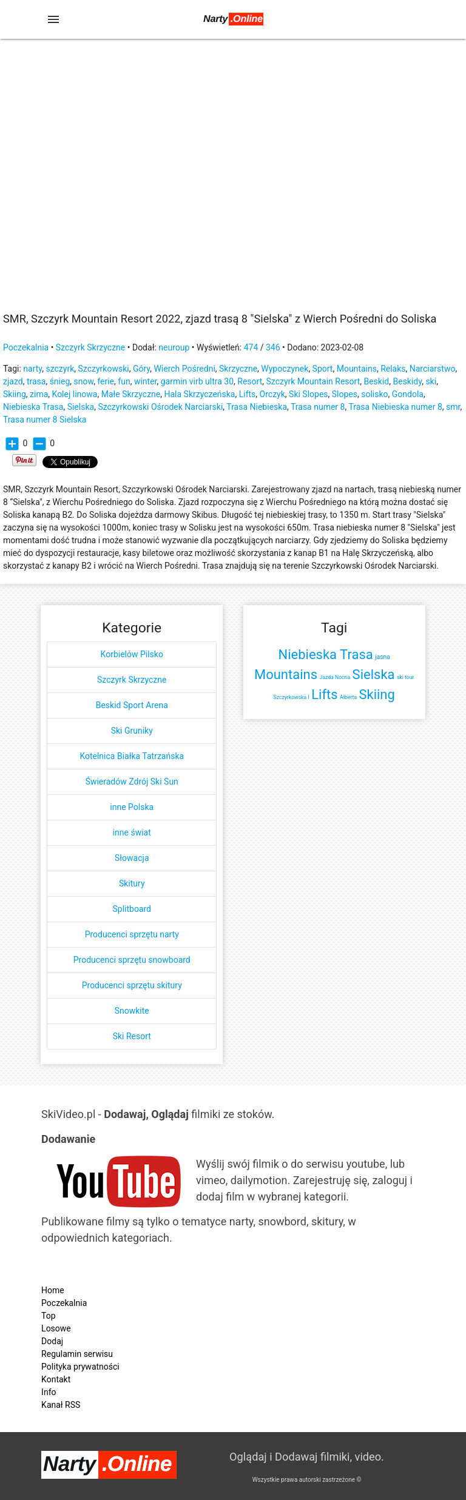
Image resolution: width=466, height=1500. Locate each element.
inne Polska (132, 807)
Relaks (392, 368)
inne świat (132, 832)
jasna (382, 657)
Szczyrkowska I (291, 697)
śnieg (60, 381)
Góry (141, 368)
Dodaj (52, 1341)
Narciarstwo (433, 368)
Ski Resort (132, 1036)
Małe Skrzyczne (131, 394)
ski (430, 381)
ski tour (405, 677)
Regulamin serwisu (77, 1354)
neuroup (173, 347)
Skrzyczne (238, 368)
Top (48, 1316)
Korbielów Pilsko (132, 654)
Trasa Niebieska (256, 407)
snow (84, 381)
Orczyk (272, 394)
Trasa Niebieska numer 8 (395, 407)
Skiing (14, 394)
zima (39, 394)
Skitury (132, 883)
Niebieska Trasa (33, 407)
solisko (374, 394)
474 (251, 347)
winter (145, 381)
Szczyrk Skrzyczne (90, 347)
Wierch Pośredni (184, 368)
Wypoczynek (284, 368)
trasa (36, 381)
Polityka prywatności (80, 1366)
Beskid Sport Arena (132, 705)
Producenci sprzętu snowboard (132, 960)
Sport (322, 368)
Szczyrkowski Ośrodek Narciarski (160, 407)
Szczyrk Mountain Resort (313, 381)
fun (124, 381)
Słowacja (132, 858)
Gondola (408, 394)
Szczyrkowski (103, 368)
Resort (249, 381)
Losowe (56, 1328)
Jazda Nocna (335, 677)
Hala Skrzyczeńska (199, 394)
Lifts (247, 394)
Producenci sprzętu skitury (132, 985)
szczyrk (60, 368)
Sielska (80, 407)
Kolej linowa (75, 394)
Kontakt (55, 1379)
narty (32, 368)
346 (273, 347)
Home (52, 1290)
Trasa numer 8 (318, 407)
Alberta (348, 697)
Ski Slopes (308, 394)
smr (453, 407)
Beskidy (407, 381)
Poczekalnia (26, 347)
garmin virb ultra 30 (197, 381)
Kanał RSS (60, 1405)
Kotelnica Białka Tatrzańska (131, 756)
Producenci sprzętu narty (132, 934)
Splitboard (131, 909)
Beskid (376, 381)
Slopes (344, 394)
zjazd (13, 381)
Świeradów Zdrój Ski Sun (132, 781)
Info (48, 1392)
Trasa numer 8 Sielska (44, 419)
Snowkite (132, 1011)
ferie (105, 381)
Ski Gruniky (132, 730)
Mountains (357, 368)
